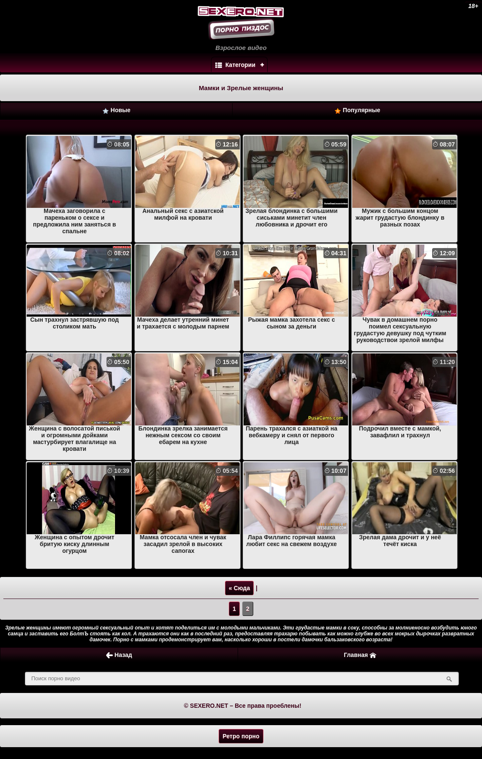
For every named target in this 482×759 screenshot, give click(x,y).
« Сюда (239, 588)
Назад (119, 655)
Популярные (357, 110)
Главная (360, 655)
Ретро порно (240, 736)
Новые (116, 110)
